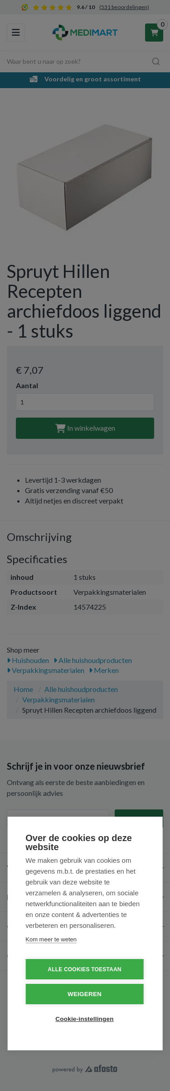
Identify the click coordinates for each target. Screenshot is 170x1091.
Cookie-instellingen (84, 1019)
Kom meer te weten (51, 939)
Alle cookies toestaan (84, 969)
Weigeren (85, 994)
